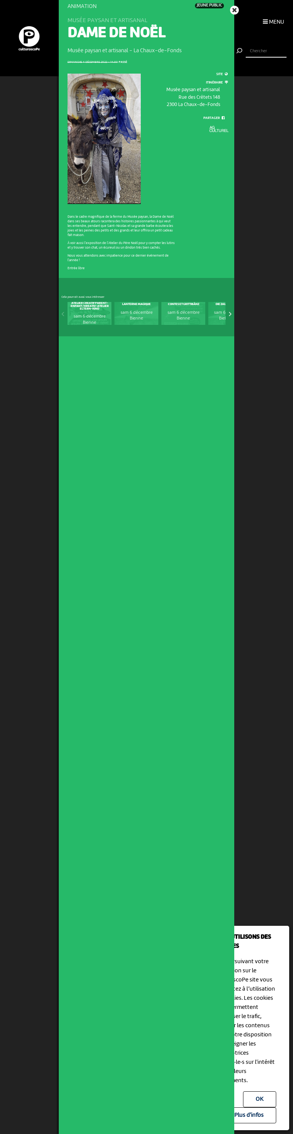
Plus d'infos (249, 1115)
